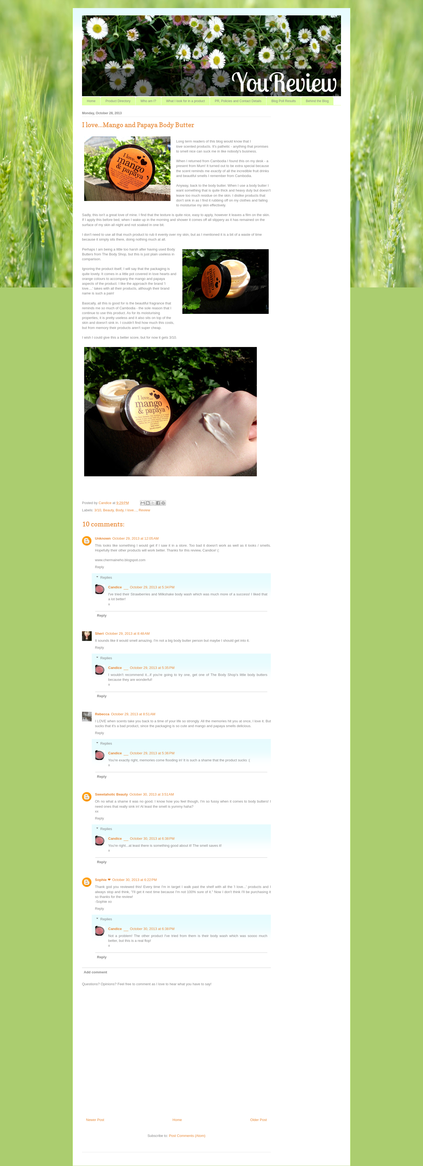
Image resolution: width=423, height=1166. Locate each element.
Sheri (99, 633)
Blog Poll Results (283, 101)
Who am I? (148, 101)
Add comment (95, 972)
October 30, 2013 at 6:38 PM (152, 839)
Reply (99, 567)
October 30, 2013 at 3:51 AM (151, 794)
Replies (106, 577)
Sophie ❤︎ (103, 880)
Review (144, 510)
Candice (105, 503)
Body (120, 510)
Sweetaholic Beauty (111, 794)
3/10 (97, 510)
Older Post (258, 1120)
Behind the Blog (317, 101)
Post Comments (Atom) (187, 1136)
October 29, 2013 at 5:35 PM (152, 668)
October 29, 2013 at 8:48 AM (127, 633)
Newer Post (95, 1120)
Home (91, 101)
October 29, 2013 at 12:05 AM (135, 538)
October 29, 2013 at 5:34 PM (152, 587)
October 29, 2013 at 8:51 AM (133, 714)
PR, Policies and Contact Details (238, 101)
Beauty (108, 510)
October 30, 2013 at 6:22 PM (134, 880)
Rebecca (102, 714)
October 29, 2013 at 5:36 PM (152, 753)
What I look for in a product (185, 101)
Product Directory (118, 101)
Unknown (103, 538)
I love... (131, 510)
